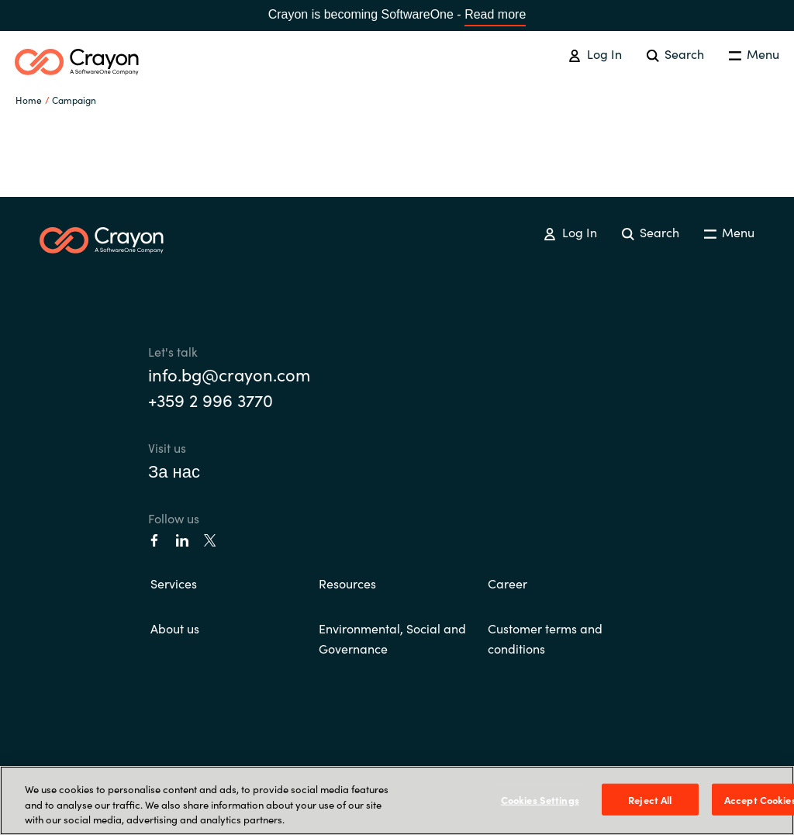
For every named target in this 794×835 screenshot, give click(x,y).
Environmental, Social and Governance (392, 638)
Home (29, 99)
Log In (594, 53)
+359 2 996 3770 (210, 400)
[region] (397, 800)
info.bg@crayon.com (229, 374)
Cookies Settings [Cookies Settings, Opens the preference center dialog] (540, 799)
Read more (495, 14)
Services (173, 583)
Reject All (649, 799)
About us (174, 628)
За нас (174, 470)
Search (675, 53)
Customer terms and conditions (545, 638)
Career (507, 583)
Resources (347, 583)
